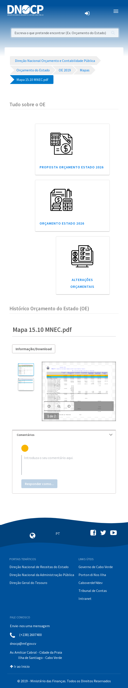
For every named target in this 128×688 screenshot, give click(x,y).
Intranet (85, 598)
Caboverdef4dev (90, 582)
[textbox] (64, 465)
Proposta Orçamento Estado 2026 (72, 167)
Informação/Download (34, 349)
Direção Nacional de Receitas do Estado (39, 567)
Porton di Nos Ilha (92, 575)
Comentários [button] (64, 435)
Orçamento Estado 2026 (62, 223)
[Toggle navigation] (49, 11)
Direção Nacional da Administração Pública (41, 575)
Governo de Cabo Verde (96, 567)
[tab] (64, 434)
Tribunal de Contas (93, 590)
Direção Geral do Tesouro (28, 582)
